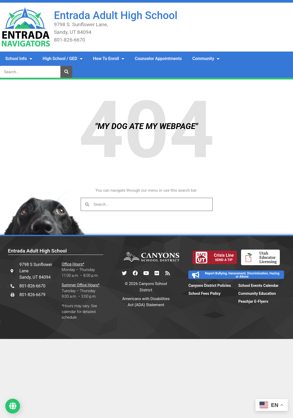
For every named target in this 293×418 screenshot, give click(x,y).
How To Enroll (108, 58)
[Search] (66, 72)
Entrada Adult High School (115, 15)
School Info (18, 58)
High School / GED (63, 58)
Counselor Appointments (158, 58)
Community (205, 58)
